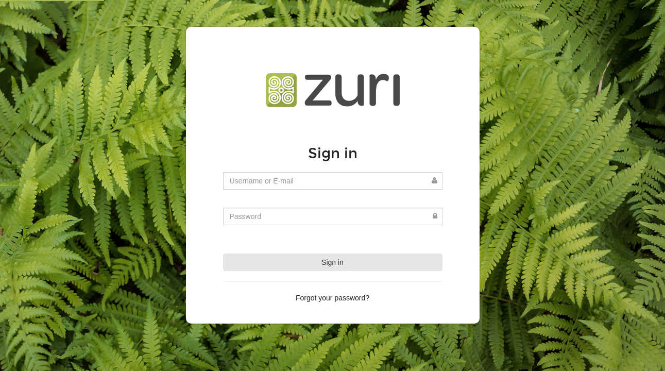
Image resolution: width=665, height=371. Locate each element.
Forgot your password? (332, 298)
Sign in (332, 262)
